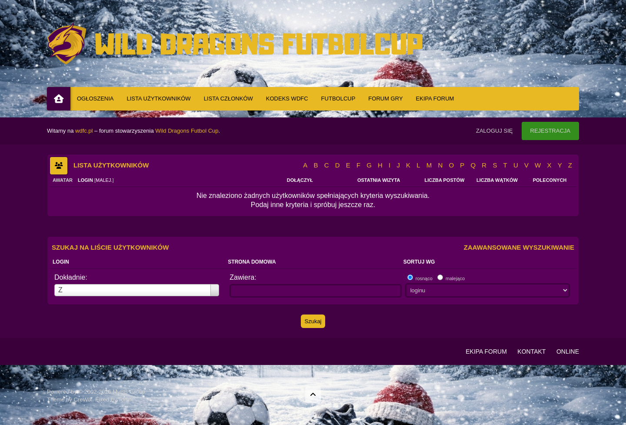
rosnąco (424, 278)
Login (61, 262)
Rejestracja (550, 130)
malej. (104, 180)
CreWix (82, 399)
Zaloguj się (494, 130)
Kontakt (531, 351)
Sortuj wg (419, 262)
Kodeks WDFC (287, 98)
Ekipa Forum (435, 98)
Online (567, 351)
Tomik (125, 399)
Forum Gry (385, 98)
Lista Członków (228, 98)
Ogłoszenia (95, 98)
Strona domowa (252, 262)
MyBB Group (129, 391)
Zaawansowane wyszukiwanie (519, 247)
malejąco (455, 278)
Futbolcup (338, 98)
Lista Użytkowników (159, 98)
